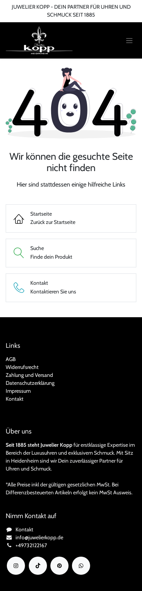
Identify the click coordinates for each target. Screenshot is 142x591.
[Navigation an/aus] (129, 41)
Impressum (18, 390)
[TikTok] (38, 566)
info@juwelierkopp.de (39, 537)
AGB (11, 359)
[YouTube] (59, 566)
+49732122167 (31, 545)
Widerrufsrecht (22, 367)
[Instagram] (16, 566)
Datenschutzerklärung (30, 383)
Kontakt (14, 398)
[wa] (81, 566)
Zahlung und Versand (29, 375)
